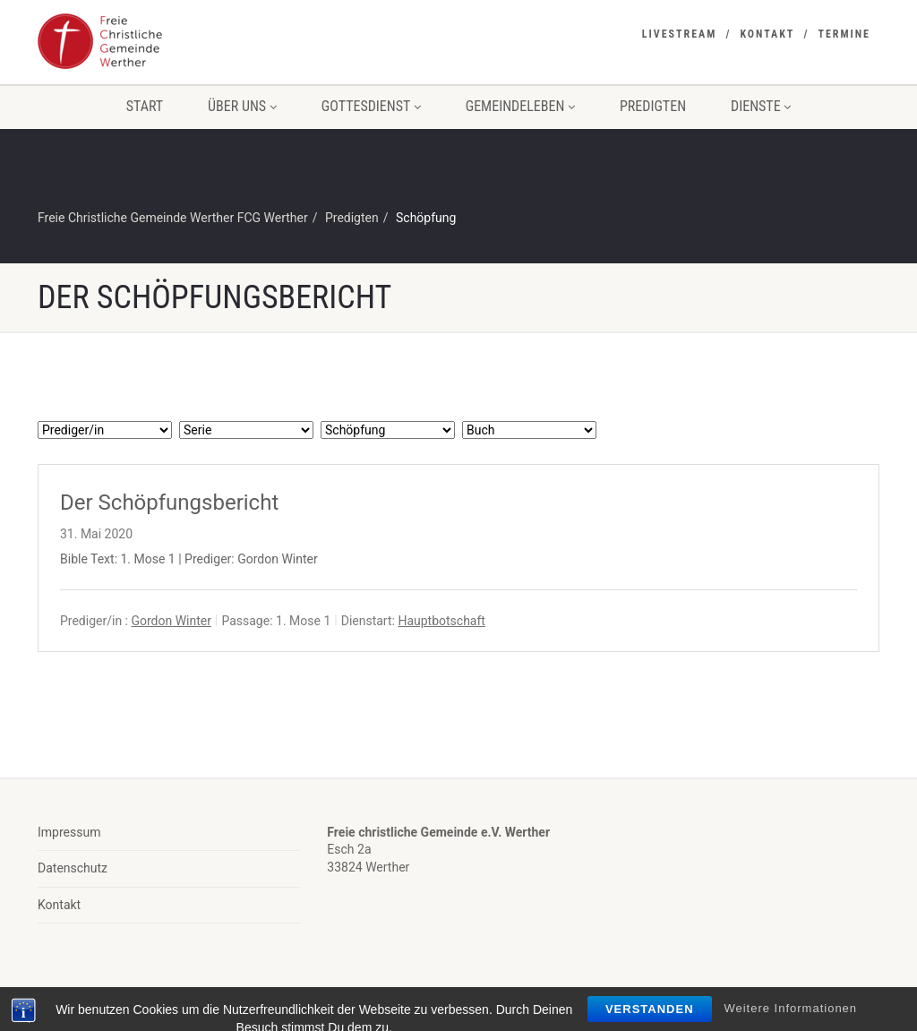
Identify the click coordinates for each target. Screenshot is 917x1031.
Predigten (653, 106)
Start (144, 106)
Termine (844, 34)
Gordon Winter (171, 621)
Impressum (69, 832)
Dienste (761, 106)
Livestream (679, 34)
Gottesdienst (371, 106)
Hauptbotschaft (441, 621)
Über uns (242, 106)
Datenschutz (72, 868)
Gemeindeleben (520, 106)
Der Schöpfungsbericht (169, 502)
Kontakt (767, 34)
